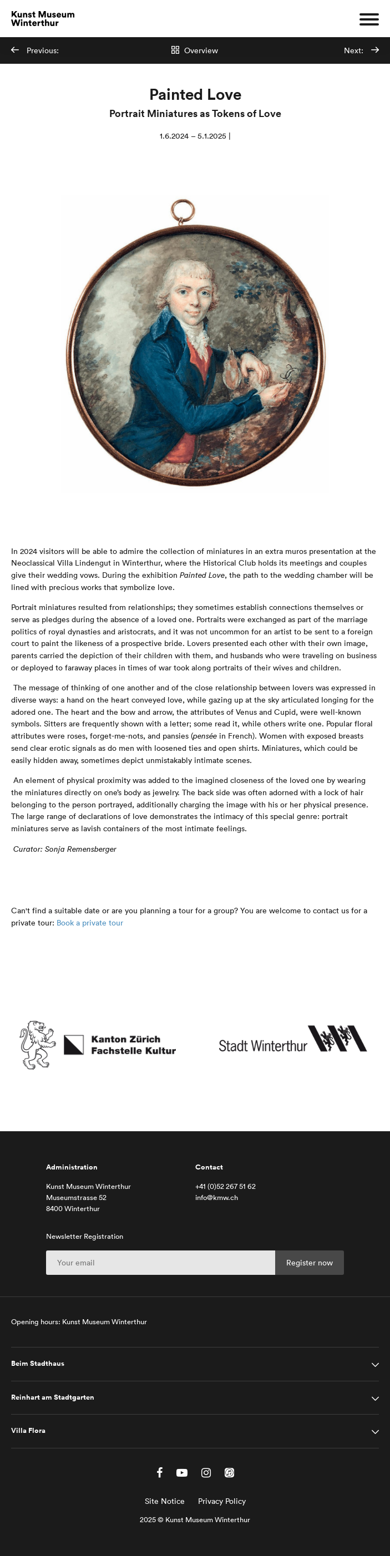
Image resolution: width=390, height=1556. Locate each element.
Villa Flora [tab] (28, 1431)
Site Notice (165, 1501)
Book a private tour (90, 923)
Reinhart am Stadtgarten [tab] (52, 1397)
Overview (194, 50)
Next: (361, 50)
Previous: (35, 50)
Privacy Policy (222, 1501)
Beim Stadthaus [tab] (37, 1364)
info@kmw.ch (216, 1197)
